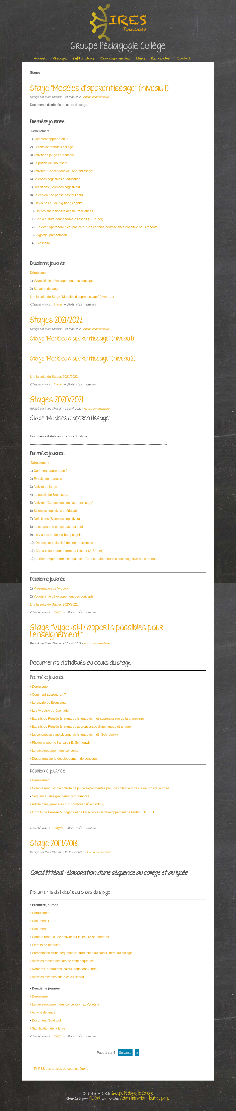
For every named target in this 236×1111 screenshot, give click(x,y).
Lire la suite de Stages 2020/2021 (54, 604)
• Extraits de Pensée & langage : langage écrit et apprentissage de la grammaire (87, 718)
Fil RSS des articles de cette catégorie (61, 1068)
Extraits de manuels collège (53, 147)
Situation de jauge (46, 288)
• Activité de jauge (43, 1012)
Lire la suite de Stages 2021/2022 (54, 376)
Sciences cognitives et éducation (57, 179)
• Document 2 (39, 929)
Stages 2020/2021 (56, 400)
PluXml (94, 1098)
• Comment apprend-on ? (48, 694)
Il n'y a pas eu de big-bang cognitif (58, 203)
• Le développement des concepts (54, 750)
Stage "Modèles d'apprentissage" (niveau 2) (83, 359)
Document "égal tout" (46, 1020)
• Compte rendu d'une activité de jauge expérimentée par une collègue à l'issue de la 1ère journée (99, 788)
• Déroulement (40, 686)
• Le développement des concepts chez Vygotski (64, 1004)
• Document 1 (39, 921)
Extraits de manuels (47, 478)
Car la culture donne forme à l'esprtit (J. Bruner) (69, 219)
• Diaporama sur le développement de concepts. (64, 758)
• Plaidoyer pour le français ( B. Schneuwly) (61, 742)
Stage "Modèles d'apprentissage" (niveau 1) (99, 88)
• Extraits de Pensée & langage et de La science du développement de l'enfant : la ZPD (92, 812)
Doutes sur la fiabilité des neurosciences (64, 211)
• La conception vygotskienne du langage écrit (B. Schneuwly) (74, 734)
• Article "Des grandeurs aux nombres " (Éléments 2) (67, 804)
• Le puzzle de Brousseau (48, 702)
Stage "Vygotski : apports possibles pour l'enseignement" (96, 631)
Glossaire (43, 243)
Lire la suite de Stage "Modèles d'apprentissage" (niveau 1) (72, 296)
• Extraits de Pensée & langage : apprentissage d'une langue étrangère (80, 726)
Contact (184, 58)
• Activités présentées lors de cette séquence (62, 961)
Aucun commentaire (96, 96)
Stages (58, 304)
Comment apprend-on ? (51, 139)
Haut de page (159, 1098)
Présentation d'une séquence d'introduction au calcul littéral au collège (82, 953)
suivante (125, 1052)
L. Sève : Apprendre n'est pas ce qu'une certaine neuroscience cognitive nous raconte (96, 227)
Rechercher (161, 58)
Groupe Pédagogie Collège (118, 46)
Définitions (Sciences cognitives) (57, 187)
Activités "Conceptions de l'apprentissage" (63, 171)
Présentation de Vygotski (51, 588)
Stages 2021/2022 (56, 320)
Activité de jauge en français (53, 155)
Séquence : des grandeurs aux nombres (60, 796)
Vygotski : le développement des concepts (63, 280)
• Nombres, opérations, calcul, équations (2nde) (64, 969)
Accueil (40, 58)
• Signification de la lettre (47, 1028)
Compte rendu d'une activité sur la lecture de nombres (70, 937)
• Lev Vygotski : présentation (50, 710)
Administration (133, 1098)
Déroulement (39, 272)
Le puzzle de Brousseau (51, 163)
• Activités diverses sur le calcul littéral (57, 977)
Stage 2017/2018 (53, 843)
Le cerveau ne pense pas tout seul (58, 195)
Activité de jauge (45, 486)
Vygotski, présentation (51, 235)
